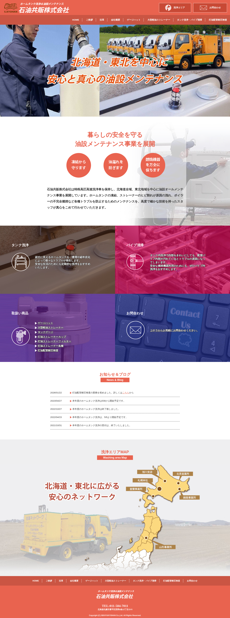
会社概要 (115, 19)
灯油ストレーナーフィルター (53, 341)
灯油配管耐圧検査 (218, 19)
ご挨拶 (89, 19)
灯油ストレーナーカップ (50, 336)
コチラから (156, 330)
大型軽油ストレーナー (158, 19)
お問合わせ (192, 581)
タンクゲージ (44, 332)
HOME (75, 19)
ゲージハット (134, 19)
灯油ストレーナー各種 (49, 346)
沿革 (102, 19)
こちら (125, 392)
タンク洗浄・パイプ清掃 (189, 19)
